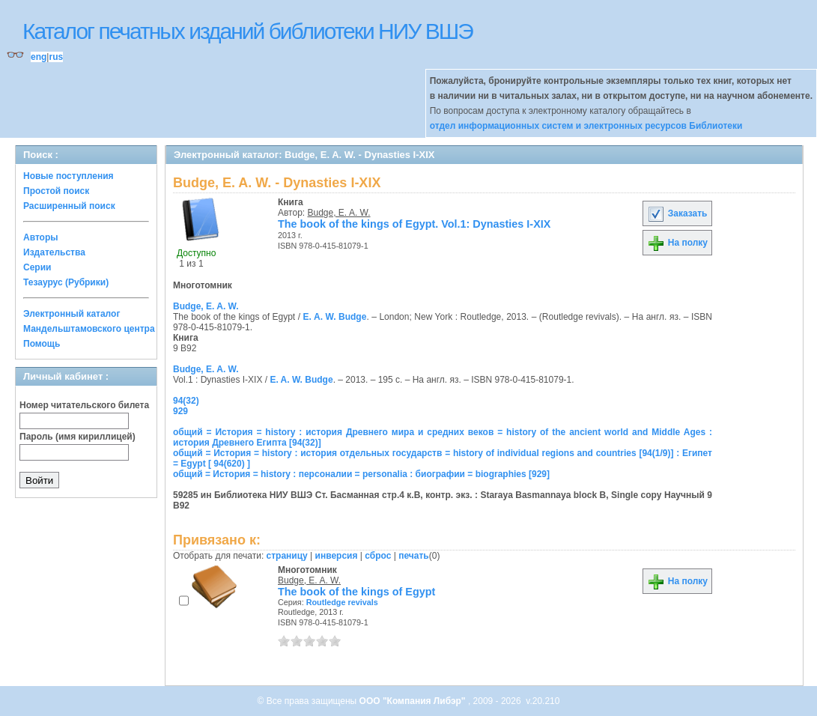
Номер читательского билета (84, 405)
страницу (287, 555)
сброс (378, 555)
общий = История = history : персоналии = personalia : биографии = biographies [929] (361, 474)
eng (38, 57)
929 (180, 411)
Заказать (677, 213)
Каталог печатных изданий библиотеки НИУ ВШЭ (247, 31)
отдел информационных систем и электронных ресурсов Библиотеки (586, 126)
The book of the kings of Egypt (356, 592)
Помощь (41, 344)
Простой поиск (56, 191)
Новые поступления (68, 176)
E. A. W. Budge (335, 317)
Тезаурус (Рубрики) (66, 282)
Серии (37, 267)
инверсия (336, 555)
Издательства (54, 252)
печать (413, 555)
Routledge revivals (342, 602)
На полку (677, 242)
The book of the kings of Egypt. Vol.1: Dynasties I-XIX (414, 224)
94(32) (186, 400)
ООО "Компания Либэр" (413, 701)
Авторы (40, 237)
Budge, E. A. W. (339, 212)
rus (56, 57)
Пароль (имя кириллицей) (77, 436)
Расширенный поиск (69, 206)
